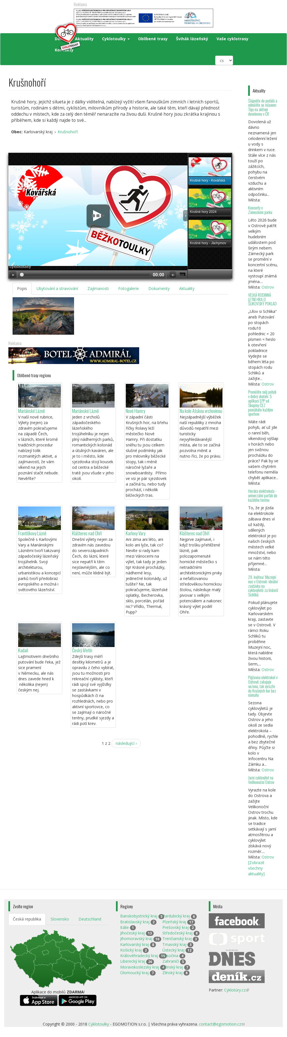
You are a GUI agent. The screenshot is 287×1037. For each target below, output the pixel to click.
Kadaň (23, 650)
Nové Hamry (135, 410)
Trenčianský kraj (177, 938)
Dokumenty (159, 288)
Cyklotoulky (116, 38)
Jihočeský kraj (132, 933)
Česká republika (27, 919)
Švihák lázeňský (192, 38)
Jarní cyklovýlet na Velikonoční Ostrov (261, 780)
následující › (126, 743)
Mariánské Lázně (31, 410)
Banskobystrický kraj (138, 916)
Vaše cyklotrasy (232, 38)
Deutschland (90, 919)
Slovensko (60, 919)
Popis (22, 288)
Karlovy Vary (135, 533)
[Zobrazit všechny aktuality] (256, 868)
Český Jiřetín (82, 650)
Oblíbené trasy (153, 38)
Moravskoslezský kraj (139, 967)
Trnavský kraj (174, 944)
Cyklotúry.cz (236, 990)
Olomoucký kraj (134, 972)
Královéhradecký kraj (139, 955)
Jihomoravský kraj (136, 938)
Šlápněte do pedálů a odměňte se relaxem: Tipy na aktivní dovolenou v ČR (262, 107)
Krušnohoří (68, 131)
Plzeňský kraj (174, 921)
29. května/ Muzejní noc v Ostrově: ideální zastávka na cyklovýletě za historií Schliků (263, 586)
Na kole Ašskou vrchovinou (201, 410)
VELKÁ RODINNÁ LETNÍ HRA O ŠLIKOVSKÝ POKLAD (262, 299)
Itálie (124, 927)
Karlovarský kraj (134, 944)
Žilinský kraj (172, 967)
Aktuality (187, 288)
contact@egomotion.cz (222, 1024)
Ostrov (268, 287)
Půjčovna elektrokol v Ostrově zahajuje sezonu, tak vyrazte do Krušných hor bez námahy (262, 686)
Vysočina (170, 955)
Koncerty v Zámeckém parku (260, 210)
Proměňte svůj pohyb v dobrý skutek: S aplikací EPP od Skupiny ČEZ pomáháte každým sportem (262, 403)
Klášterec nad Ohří (87, 533)
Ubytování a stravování (57, 288)
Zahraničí (170, 961)
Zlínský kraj (172, 972)
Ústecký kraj (173, 950)
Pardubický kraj (176, 916)
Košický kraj (131, 950)
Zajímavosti (98, 288)
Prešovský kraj (175, 927)
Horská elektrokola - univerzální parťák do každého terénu (262, 495)
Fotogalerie (128, 288)
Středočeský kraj (177, 933)
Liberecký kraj (132, 961)
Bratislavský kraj (135, 921)
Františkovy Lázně (32, 533)
